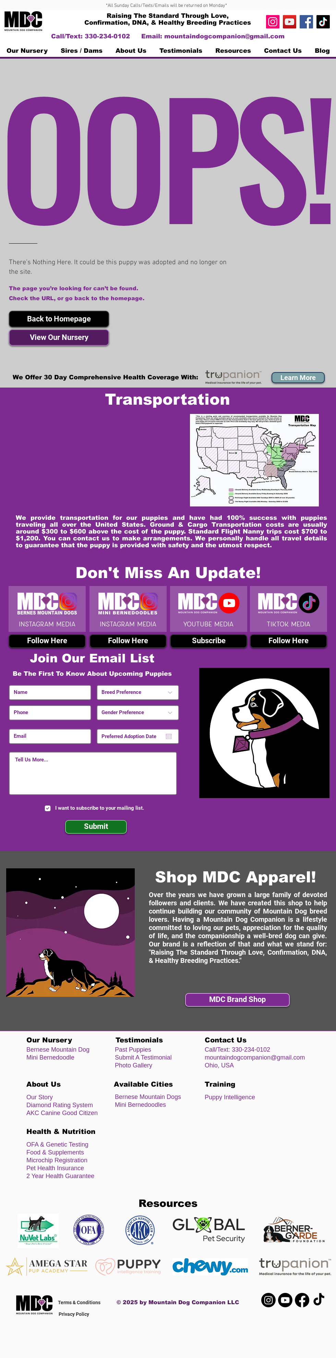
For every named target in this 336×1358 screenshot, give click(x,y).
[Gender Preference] (138, 712)
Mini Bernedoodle (50, 1057)
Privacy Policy (74, 1314)
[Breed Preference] (138, 692)
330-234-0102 (251, 1049)
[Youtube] (285, 1300)
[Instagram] (272, 21)
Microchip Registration (56, 1160)
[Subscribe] (208, 641)
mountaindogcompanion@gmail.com (224, 36)
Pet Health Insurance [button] (55, 1168)
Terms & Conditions (79, 1302)
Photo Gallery (133, 1065)
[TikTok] (323, 21)
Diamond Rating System (59, 1105)
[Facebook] (306, 21)
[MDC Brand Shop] (237, 1000)
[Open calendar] (168, 736)
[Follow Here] (47, 641)
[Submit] (96, 827)
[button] (59, 319)
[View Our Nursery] (59, 337)
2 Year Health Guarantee (60, 1176)
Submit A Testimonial (143, 1057)
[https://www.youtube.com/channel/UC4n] (289, 21)
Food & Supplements (55, 1152)
